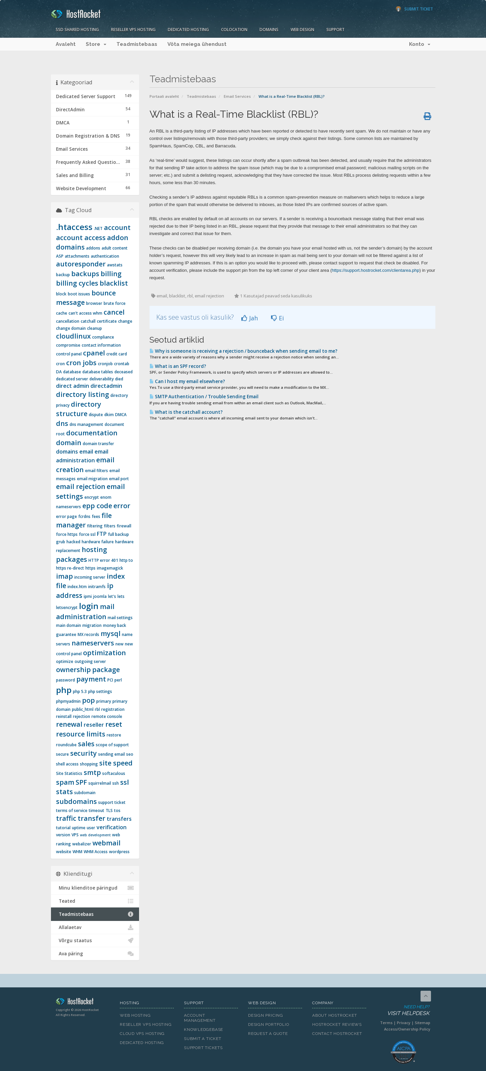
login (89, 605)
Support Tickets (203, 1047)
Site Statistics (69, 773)
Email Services (237, 96)
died (119, 379)
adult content (115, 248)
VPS (75, 835)
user (91, 828)
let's (112, 596)
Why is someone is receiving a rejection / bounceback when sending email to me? (244, 351)
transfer (91, 818)
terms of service (71, 810)
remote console (106, 716)
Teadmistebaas (136, 44)
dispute (96, 414)
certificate (107, 321)
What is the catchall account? (186, 412)
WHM (77, 852)
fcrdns (84, 516)
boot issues (79, 294)
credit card (116, 354)
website (63, 852)
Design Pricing (265, 1015)
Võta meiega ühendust (196, 44)
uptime (78, 828)
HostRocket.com (83, 1002)
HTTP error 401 (103, 560)
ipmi (88, 596)
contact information (101, 345)
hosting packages (81, 554)
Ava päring (95, 954)
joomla (100, 596)
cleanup (94, 328)
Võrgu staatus (95, 940)
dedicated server (72, 379)
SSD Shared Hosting (77, 29)
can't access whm (85, 313)
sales (86, 743)
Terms (386, 1022)
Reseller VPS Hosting (133, 29)
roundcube (66, 745)
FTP (102, 534)
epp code (97, 505)
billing (111, 273)
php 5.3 (80, 691)
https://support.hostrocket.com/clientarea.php (375, 270)
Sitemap (422, 1022)
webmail (106, 842)
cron (60, 364)
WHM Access (96, 852)
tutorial (63, 828)
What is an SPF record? (178, 366)
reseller (94, 724)
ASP (59, 256)
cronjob (105, 364)
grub (60, 542)
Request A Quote (268, 1033)
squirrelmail (99, 783)
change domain (71, 328)
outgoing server (90, 661)
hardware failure (98, 542)
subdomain (85, 792)
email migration (92, 479)
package (106, 669)
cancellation (67, 321)
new (119, 644)
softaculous (113, 773)
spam (65, 782)
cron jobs (81, 362)
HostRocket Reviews (337, 1024)
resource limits (80, 734)
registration (113, 709)
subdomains (76, 801)
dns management (86, 424)
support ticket (112, 802)
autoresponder (81, 263)
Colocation (234, 29)
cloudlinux (73, 336)
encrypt (91, 497)
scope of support (112, 745)
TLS (109, 810)
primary (103, 701)
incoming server (89, 577)
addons (93, 248)
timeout (96, 810)
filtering (95, 526)
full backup (118, 534)
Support (335, 29)
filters (109, 526)
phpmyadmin (68, 701)
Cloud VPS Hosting (142, 1033)
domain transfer (98, 443)
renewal (69, 724)
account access (81, 237)
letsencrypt (67, 607)
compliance (103, 337)
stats (64, 791)
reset (113, 724)
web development (95, 835)
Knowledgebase (203, 1029)
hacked (73, 542)
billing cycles (77, 283)
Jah (249, 318)
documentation (91, 432)
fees (96, 516)
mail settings (120, 617)
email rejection (80, 486)
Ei (277, 318)
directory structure (78, 409)
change (125, 321)
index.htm (77, 586)
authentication (105, 256)
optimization (104, 652)
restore (114, 735)
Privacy (403, 1022)
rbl (97, 709)
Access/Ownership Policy (407, 1029)
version (63, 835)
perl (118, 680)
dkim (109, 414)
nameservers (93, 642)
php (64, 689)
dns (62, 423)
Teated (95, 901)
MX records (88, 634)
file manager (84, 520)
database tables (97, 372)
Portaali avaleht (164, 96)
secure (62, 754)
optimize (64, 661)
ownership (73, 669)
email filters (96, 470)
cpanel (94, 352)
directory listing (82, 394)
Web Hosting (135, 1015)
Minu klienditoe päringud (95, 888)
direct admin (72, 385)
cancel (114, 312)
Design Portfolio (268, 1024)
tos (117, 810)
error (121, 505)
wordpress (119, 852)
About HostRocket (334, 1015)
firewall (124, 526)
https (90, 568)
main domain (68, 625)
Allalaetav (95, 927)
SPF (81, 782)
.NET (98, 228)
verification (112, 827)
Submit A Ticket (202, 1038)
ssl (124, 782)
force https (67, 534)
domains (67, 451)
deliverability (101, 379)
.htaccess (74, 226)
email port (119, 479)
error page (66, 516)
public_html (82, 709)
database (72, 372)
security (83, 753)
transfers (119, 818)
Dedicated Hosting (188, 29)
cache (61, 313)
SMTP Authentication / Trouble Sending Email (204, 397)
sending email (111, 754)
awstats (115, 265)
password (65, 680)
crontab (121, 364)
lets (121, 596)
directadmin (106, 385)
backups (85, 273)
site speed (116, 763)
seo (129, 754)
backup (63, 275)
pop (88, 700)
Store (96, 44)
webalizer (81, 844)
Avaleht (66, 44)
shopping (89, 764)
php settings (100, 691)
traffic (66, 818)
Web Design (302, 29)
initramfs (97, 586)
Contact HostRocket (337, 1033)
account (117, 227)
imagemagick (110, 568)
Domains (269, 29)
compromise (68, 345)
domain (68, 442)
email (86, 451)
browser (94, 303)
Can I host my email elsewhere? (187, 381)
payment (91, 679)
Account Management (200, 1018)
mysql (110, 633)
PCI (110, 680)
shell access (67, 764)
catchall (88, 321)
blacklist (114, 283)
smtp (92, 772)
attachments (77, 256)
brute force (115, 303)
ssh (115, 783)
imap (64, 576)
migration (92, 625)
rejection (81, 716)
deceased (123, 372)
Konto (419, 44)
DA (59, 372)
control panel (69, 354)
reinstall (64, 716)
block (61, 294)
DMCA (121, 414)
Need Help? (402, 1010)
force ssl (87, 534)
